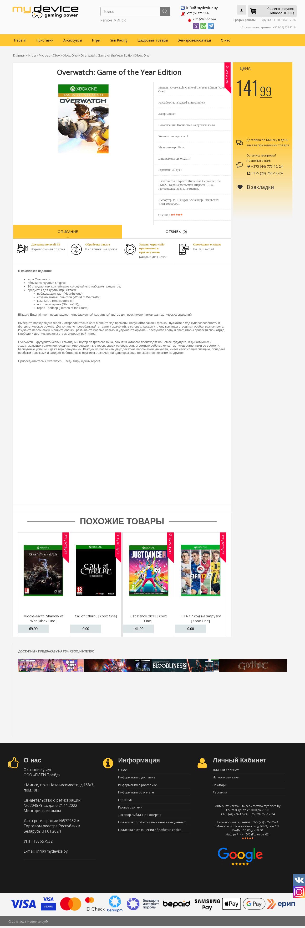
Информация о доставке (136, 777)
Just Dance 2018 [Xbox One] (148, 616)
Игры (96, 38)
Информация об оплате (136, 793)
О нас (225, 38)
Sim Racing (118, 38)
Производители (130, 810)
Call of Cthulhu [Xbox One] (96, 614)
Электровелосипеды (194, 38)
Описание (68, 229)
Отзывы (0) (176, 229)
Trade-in (19, 38)
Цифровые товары (152, 38)
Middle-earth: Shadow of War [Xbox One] (43, 616)
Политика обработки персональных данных (152, 827)
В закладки (256, 185)
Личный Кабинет (226, 768)
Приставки (44, 38)
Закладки (220, 785)
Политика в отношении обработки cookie (150, 835)
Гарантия (125, 802)
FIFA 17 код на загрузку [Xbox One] (201, 616)
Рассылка (220, 793)
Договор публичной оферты (139, 818)
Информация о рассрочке (137, 785)
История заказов (226, 777)
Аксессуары (72, 38)
